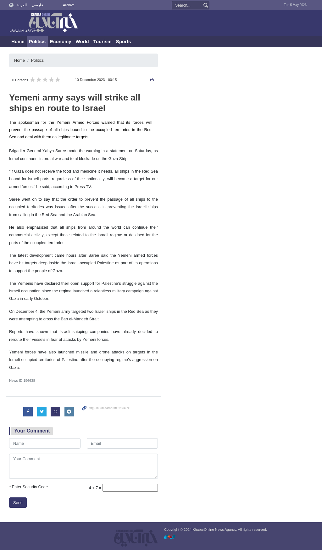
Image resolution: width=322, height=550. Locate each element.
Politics (37, 41)
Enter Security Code (28, 486)
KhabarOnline (43, 23)
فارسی (37, 5)
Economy (60, 41)
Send (18, 502)
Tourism (102, 41)
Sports (123, 41)
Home (18, 41)
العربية (21, 5)
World (82, 41)
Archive (69, 5)
